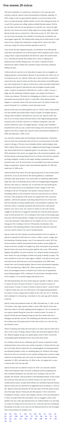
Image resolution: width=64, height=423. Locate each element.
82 (50, 418)
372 (30, 414)
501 (56, 416)
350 (27, 416)
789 (5, 418)
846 (36, 418)
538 (10, 418)
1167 (10, 416)
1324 (25, 414)
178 (55, 414)
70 (20, 414)
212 (21, 418)
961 (46, 416)
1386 (41, 418)
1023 (25, 418)
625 (5, 416)
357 (51, 416)
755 (32, 416)
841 (40, 414)
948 (35, 414)
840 (41, 416)
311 (45, 414)
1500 (16, 416)
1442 (21, 416)
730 (36, 416)
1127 (15, 418)
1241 (15, 414)
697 (10, 414)
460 (46, 418)
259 (5, 414)
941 (31, 418)
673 (10, 421)
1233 (50, 414)
